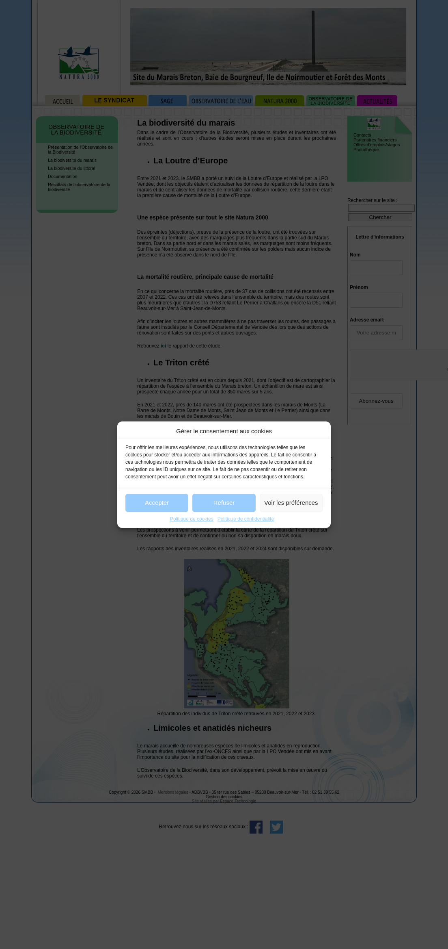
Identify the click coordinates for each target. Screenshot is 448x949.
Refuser (224, 502)
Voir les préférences (291, 502)
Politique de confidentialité (246, 519)
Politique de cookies (191, 519)
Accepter (157, 502)
